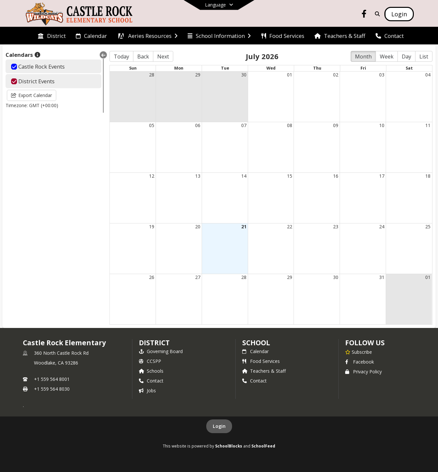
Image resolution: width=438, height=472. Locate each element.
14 (243, 176)
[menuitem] (52, 35)
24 (381, 226)
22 (289, 226)
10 (381, 125)
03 (381, 75)
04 (427, 75)
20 (197, 226)
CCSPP (150, 361)
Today (121, 56)
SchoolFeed (263, 445)
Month (363, 56)
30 (243, 75)
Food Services (261, 361)
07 (243, 125)
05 (151, 125)
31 (381, 277)
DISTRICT (154, 342)
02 (335, 75)
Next (163, 56)
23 (335, 226)
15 (289, 176)
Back (143, 56)
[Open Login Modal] (399, 14)
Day (406, 56)
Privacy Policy (363, 371)
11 (427, 125)
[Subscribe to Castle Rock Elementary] (358, 351)
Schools (151, 371)
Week (387, 56)
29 (197, 75)
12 (151, 176)
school (256, 342)
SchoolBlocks (228, 445)
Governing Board (161, 351)
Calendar (255, 351)
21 (243, 226)
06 (197, 125)
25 (427, 226)
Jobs (147, 390)
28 (151, 75)
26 (151, 277)
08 (289, 125)
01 (289, 75)
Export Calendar (31, 95)
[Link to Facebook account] (364, 15)
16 (335, 176)
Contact (151, 381)
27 (197, 277)
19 (151, 226)
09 (335, 125)
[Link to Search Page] (376, 14)
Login (219, 426)
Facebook (359, 362)
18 (427, 176)
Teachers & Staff (264, 371)
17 (381, 176)
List (423, 56)
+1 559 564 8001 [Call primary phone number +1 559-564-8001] (52, 379)
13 (197, 176)
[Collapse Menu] (103, 55)
